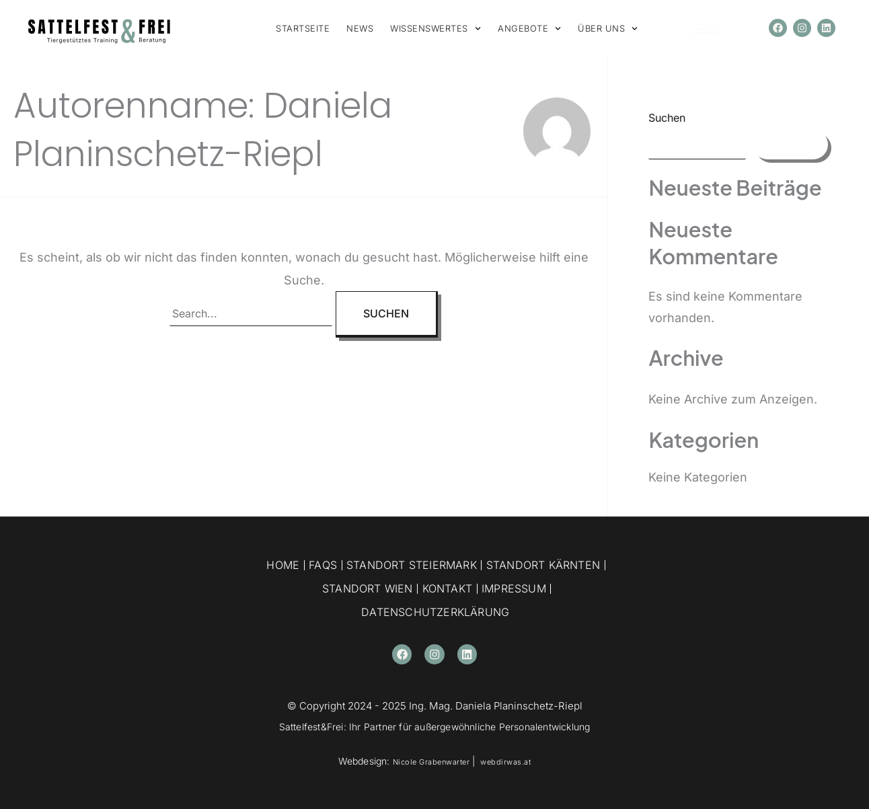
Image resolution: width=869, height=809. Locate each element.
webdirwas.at (512, 761)
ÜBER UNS (608, 28)
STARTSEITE (303, 28)
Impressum (514, 588)
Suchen (666, 117)
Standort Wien (367, 588)
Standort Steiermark (411, 565)
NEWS (359, 28)
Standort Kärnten (543, 565)
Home (282, 565)
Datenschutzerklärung (435, 612)
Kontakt (447, 588)
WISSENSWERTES (435, 28)
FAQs (323, 565)
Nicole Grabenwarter (427, 761)
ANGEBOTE (529, 28)
